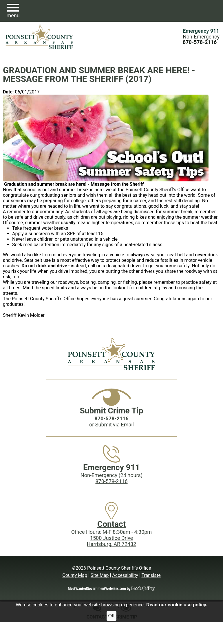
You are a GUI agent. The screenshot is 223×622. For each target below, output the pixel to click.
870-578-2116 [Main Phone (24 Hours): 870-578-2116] (111, 481)
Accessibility (125, 575)
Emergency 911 (201, 31)
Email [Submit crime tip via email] (127, 425)
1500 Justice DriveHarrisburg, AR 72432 (111, 541)
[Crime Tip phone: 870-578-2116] (111, 418)
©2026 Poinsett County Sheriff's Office (111, 568)
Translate (150, 575)
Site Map (100, 575)
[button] (13, 11)
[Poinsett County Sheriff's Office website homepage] (111, 354)
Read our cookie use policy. (176, 604)
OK (111, 615)
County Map (74, 575)
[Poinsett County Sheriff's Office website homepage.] (39, 37)
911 (133, 467)
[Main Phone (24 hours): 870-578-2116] (200, 42)
